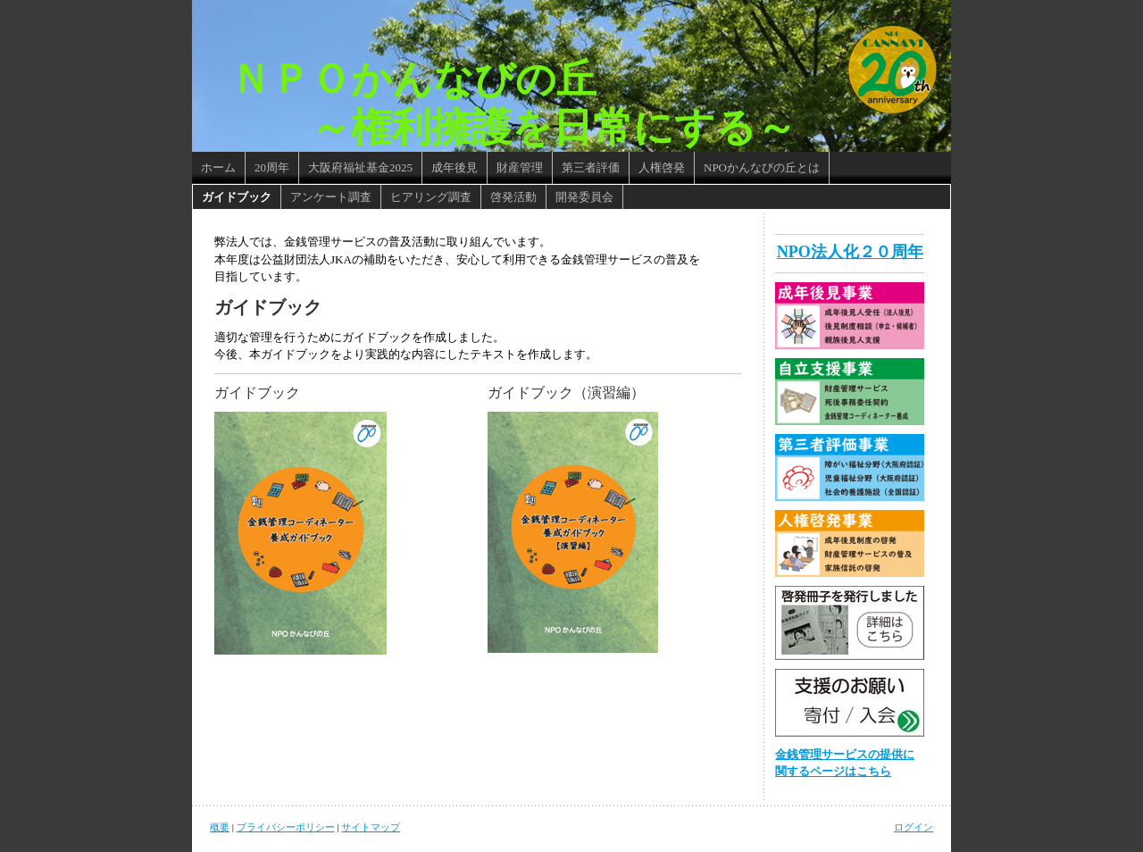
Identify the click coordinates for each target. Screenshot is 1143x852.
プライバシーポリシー (286, 827)
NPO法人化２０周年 (850, 252)
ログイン (913, 827)
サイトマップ (370, 827)
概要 (219, 827)
